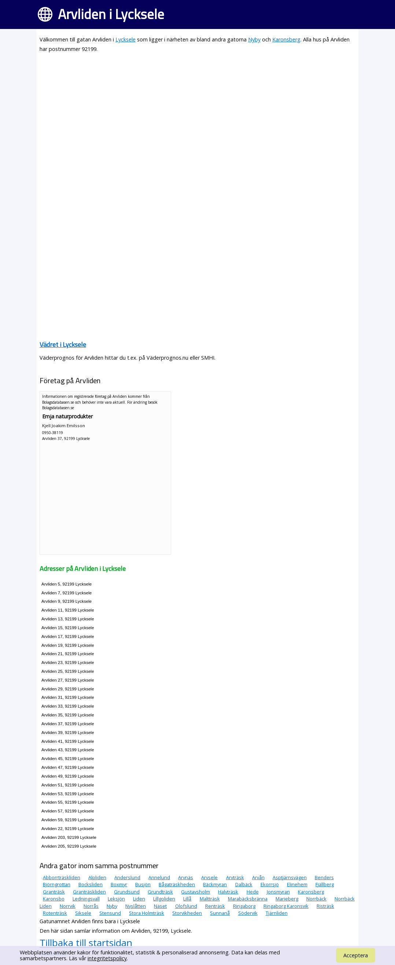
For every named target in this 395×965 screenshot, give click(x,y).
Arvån (258, 877)
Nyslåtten (135, 906)
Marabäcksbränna (247, 898)
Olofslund (186, 906)
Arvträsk (235, 877)
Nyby (254, 39)
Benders (324, 877)
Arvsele (209, 877)
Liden (139, 898)
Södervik (248, 913)
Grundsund (127, 891)
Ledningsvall (86, 898)
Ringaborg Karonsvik (286, 906)
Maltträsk (210, 898)
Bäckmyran (215, 884)
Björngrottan (56, 884)
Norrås (91, 906)
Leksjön (116, 898)
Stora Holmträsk (146, 913)
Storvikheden (187, 913)
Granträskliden (89, 891)
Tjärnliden (277, 913)
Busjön (143, 884)
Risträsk (325, 906)
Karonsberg (286, 39)
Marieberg (287, 898)
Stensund (110, 913)
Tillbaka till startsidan (86, 942)
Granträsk (54, 891)
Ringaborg (244, 906)
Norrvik (67, 906)
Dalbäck (243, 884)
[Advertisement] (197, 110)
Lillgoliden (164, 898)
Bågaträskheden (177, 884)
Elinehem (297, 884)
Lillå (187, 898)
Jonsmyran (278, 891)
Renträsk (215, 906)
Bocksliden (90, 884)
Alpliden (97, 877)
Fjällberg (324, 884)
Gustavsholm (195, 891)
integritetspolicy (107, 958)
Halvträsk (228, 891)
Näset (160, 906)
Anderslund (127, 877)
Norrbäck (316, 898)
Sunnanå (220, 913)
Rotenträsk (55, 913)
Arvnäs (185, 877)
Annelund (159, 877)
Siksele (83, 913)
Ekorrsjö (270, 884)
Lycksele (125, 39)
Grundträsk (160, 891)
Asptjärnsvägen (290, 877)
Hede (253, 891)
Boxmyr (119, 884)
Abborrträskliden (61, 877)
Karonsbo (53, 898)
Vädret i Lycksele (63, 344)
